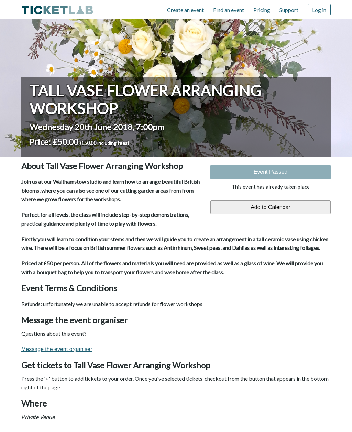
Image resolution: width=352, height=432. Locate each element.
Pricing (261, 10)
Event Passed (271, 172)
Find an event (228, 10)
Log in (319, 10)
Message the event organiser (56, 349)
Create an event (185, 10)
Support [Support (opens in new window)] (288, 10)
